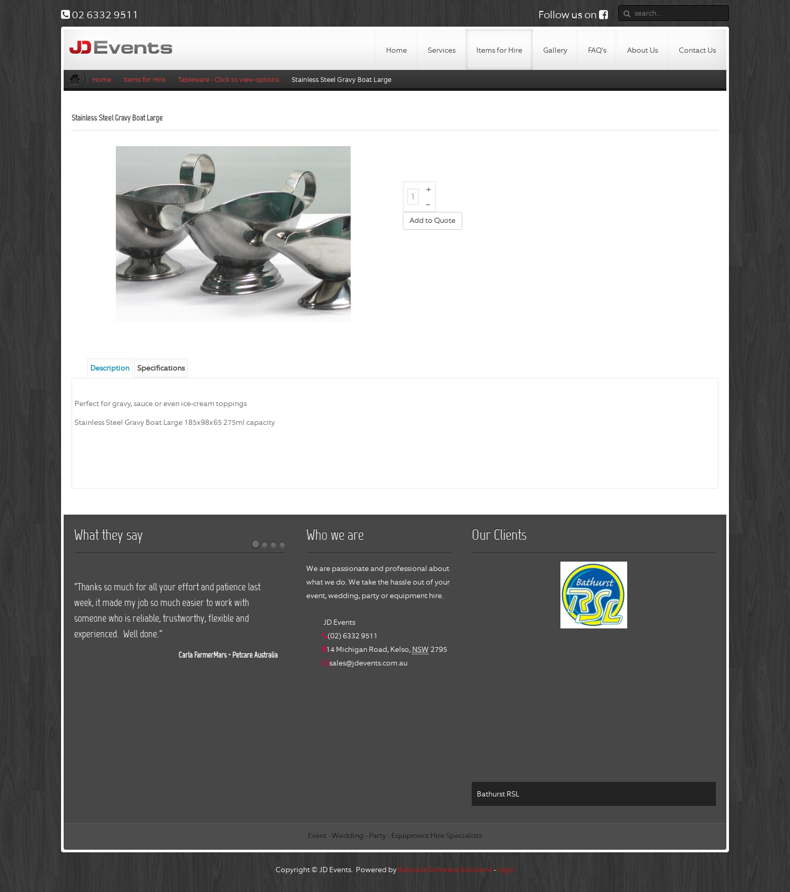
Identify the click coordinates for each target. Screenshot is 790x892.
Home (101, 79)
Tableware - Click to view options (228, 79)
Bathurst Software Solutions (445, 869)
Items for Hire (144, 79)
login (506, 869)
